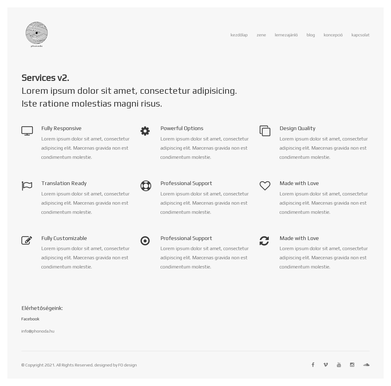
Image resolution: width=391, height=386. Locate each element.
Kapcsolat (361, 34)
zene (261, 34)
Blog (311, 34)
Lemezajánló (286, 34)
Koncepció (333, 34)
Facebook (30, 318)
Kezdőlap (239, 34)
